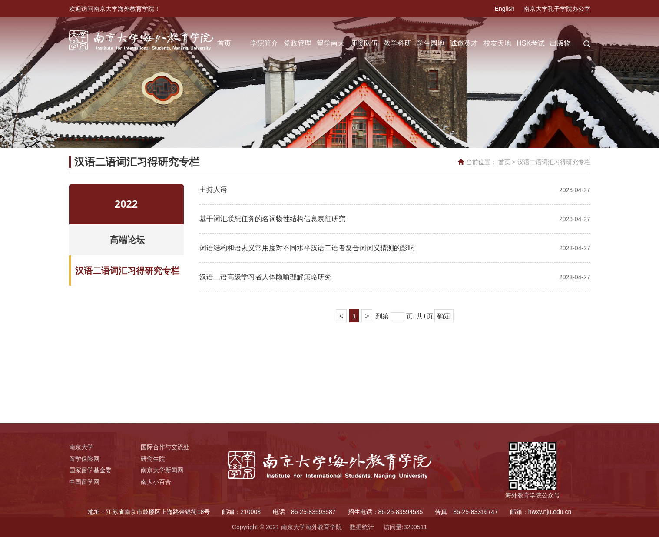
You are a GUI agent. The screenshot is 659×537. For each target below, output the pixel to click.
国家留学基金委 (90, 470)
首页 (224, 43)
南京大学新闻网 (162, 470)
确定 (444, 316)
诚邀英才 (464, 43)
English (505, 8)
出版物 (560, 43)
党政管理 (297, 43)
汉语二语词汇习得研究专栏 (553, 162)
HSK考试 (531, 43)
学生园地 (430, 43)
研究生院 (153, 458)
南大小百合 (156, 481)
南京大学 (81, 447)
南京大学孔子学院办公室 (556, 8)
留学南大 (330, 43)
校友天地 (497, 43)
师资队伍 (364, 43)
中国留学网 (84, 481)
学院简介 (264, 43)
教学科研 (397, 43)
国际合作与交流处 (165, 447)
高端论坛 (127, 240)
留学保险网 (84, 458)
